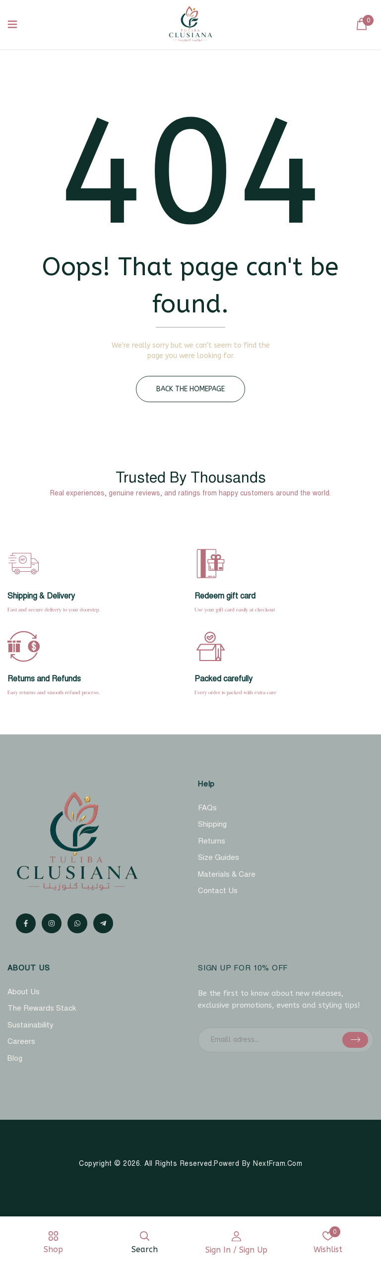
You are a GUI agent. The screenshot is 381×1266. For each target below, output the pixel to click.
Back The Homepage (190, 389)
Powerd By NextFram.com (258, 1164)
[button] (362, 24)
